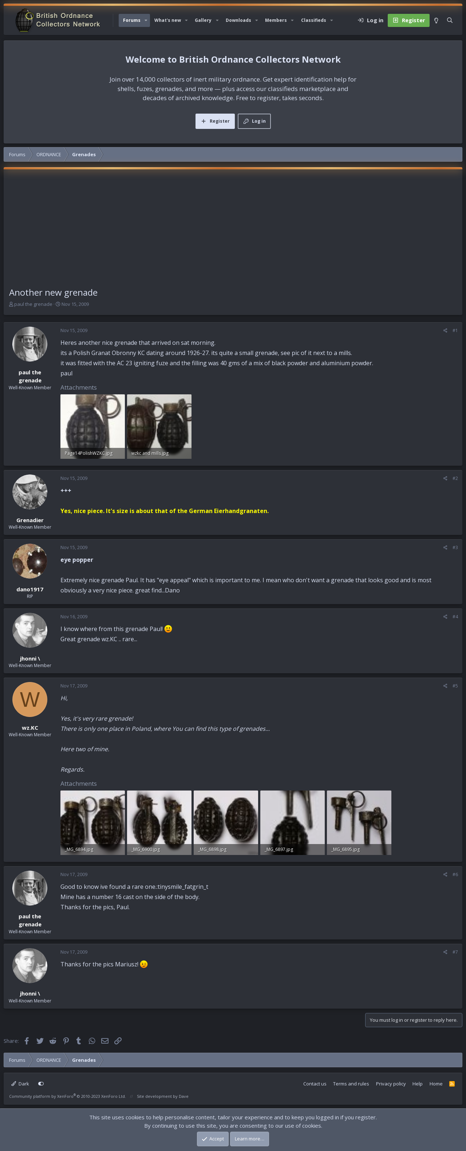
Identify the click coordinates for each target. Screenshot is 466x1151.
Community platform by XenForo (67, 1096)
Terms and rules (351, 1083)
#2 (455, 478)
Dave (184, 1096)
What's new (167, 20)
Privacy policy (391, 1083)
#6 (455, 874)
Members (276, 20)
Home (436, 1083)
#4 (455, 617)
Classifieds (313, 20)
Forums (132, 20)
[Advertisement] (233, 231)
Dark (20, 1083)
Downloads (238, 20)
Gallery (203, 20)
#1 (455, 330)
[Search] (450, 20)
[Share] (445, 330)
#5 (455, 686)
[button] (146, 20)
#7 (455, 952)
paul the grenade (33, 304)
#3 (455, 547)
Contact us (315, 1083)
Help (417, 1083)
